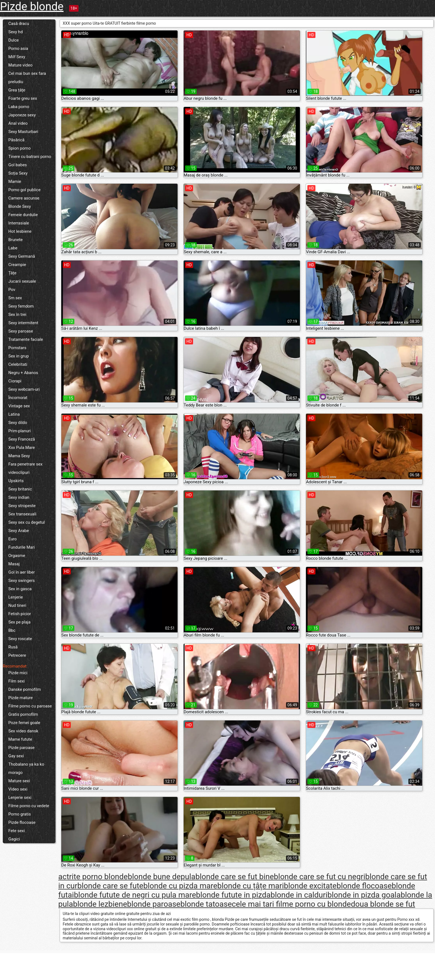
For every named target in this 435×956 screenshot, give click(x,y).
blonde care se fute (110, 885)
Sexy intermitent (23, 322)
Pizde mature (20, 697)
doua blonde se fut (383, 904)
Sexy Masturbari (23, 131)
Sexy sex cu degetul (26, 522)
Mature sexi (19, 780)
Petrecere (17, 655)
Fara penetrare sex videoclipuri (25, 468)
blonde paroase (153, 904)
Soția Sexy (17, 173)
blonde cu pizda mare (180, 885)
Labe (12, 248)
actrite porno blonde (93, 876)
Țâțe (12, 272)
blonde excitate (310, 885)
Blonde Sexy (19, 206)
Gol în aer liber (21, 572)
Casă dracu (18, 23)
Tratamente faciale (25, 339)
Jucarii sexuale (22, 281)
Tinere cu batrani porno (29, 156)
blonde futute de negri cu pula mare (135, 894)
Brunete (15, 239)
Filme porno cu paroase (30, 706)
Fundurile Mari (21, 547)
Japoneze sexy (22, 115)
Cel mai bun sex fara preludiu (27, 77)
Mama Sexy (19, 455)
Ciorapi (14, 381)
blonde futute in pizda (233, 894)
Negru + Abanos (23, 372)
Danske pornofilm (24, 689)
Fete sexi (16, 830)
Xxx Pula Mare (21, 447)
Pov (11, 289)
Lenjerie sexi (19, 797)
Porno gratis (19, 814)
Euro (12, 538)
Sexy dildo (17, 422)
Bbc (12, 630)
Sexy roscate (20, 638)
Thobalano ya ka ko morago (26, 768)
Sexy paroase (20, 331)
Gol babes (17, 164)
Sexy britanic (20, 489)
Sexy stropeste (22, 505)
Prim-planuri (19, 430)
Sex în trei (17, 314)
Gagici (14, 839)
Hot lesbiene (20, 231)
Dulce (13, 40)
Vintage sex (19, 405)
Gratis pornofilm (23, 714)
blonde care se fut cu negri (319, 876)
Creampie (17, 264)
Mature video (20, 65)
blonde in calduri (298, 894)
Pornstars (17, 347)
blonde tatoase (206, 904)
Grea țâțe (16, 90)
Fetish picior (19, 613)
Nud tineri (17, 605)
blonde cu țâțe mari (250, 885)
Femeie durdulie (23, 214)
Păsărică (16, 139)
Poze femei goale (24, 722)
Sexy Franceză (21, 439)
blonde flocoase (364, 885)
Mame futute (20, 739)
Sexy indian (18, 497)
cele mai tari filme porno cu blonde (291, 904)
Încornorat (17, 397)
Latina (14, 414)
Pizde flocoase (22, 822)
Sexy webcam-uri (24, 389)
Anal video (17, 123)
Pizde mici (17, 672)
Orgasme (16, 555)
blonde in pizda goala (364, 894)
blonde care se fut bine (234, 876)
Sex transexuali (22, 514)
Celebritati (17, 364)
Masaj (14, 563)
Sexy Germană (21, 256)
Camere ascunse (23, 198)
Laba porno (18, 106)
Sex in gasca (20, 588)
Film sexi (16, 681)
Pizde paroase (21, 747)
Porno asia (18, 48)
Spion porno (19, 148)
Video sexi (17, 789)
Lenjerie (15, 597)
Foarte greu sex (22, 98)
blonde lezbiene (100, 904)
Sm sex (15, 297)
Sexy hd (15, 31)
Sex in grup (18, 356)
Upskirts (16, 480)
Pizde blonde (32, 6)
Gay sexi (16, 755)
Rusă (12, 647)
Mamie (14, 181)
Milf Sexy (16, 56)
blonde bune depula (161, 876)
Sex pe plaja (19, 622)
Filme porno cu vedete (28, 805)
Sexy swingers (21, 580)
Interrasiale (18, 223)
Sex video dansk (23, 730)
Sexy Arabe (18, 530)
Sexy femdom (21, 306)
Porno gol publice (24, 189)
